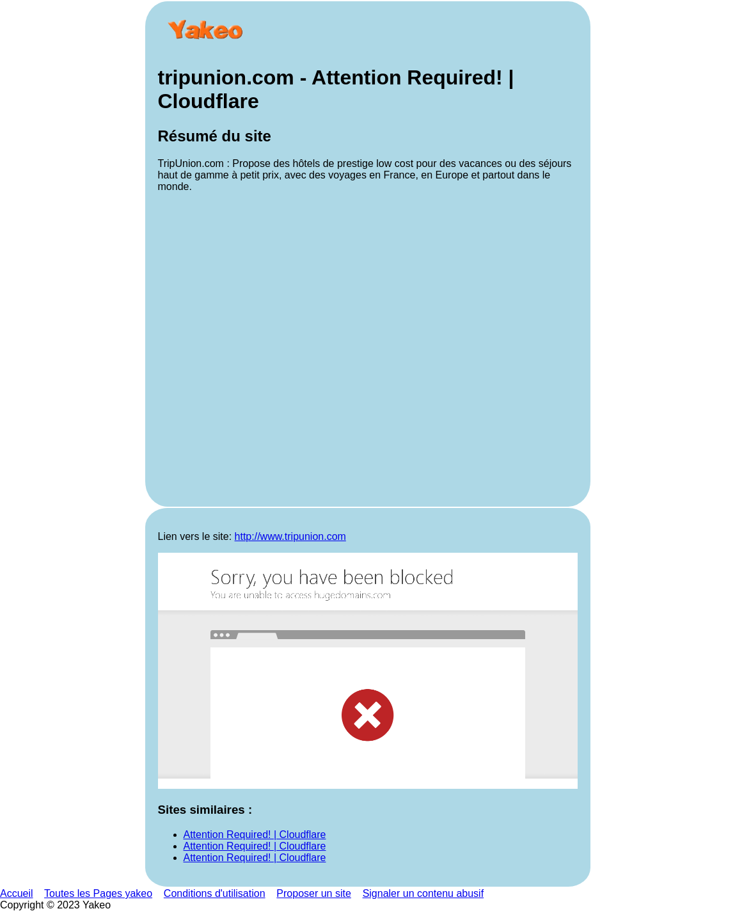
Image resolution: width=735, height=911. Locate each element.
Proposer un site (313, 893)
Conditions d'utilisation (214, 893)
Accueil (16, 893)
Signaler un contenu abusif (423, 893)
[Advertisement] (368, 348)
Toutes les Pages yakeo (98, 893)
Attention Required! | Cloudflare (255, 834)
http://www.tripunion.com (290, 536)
